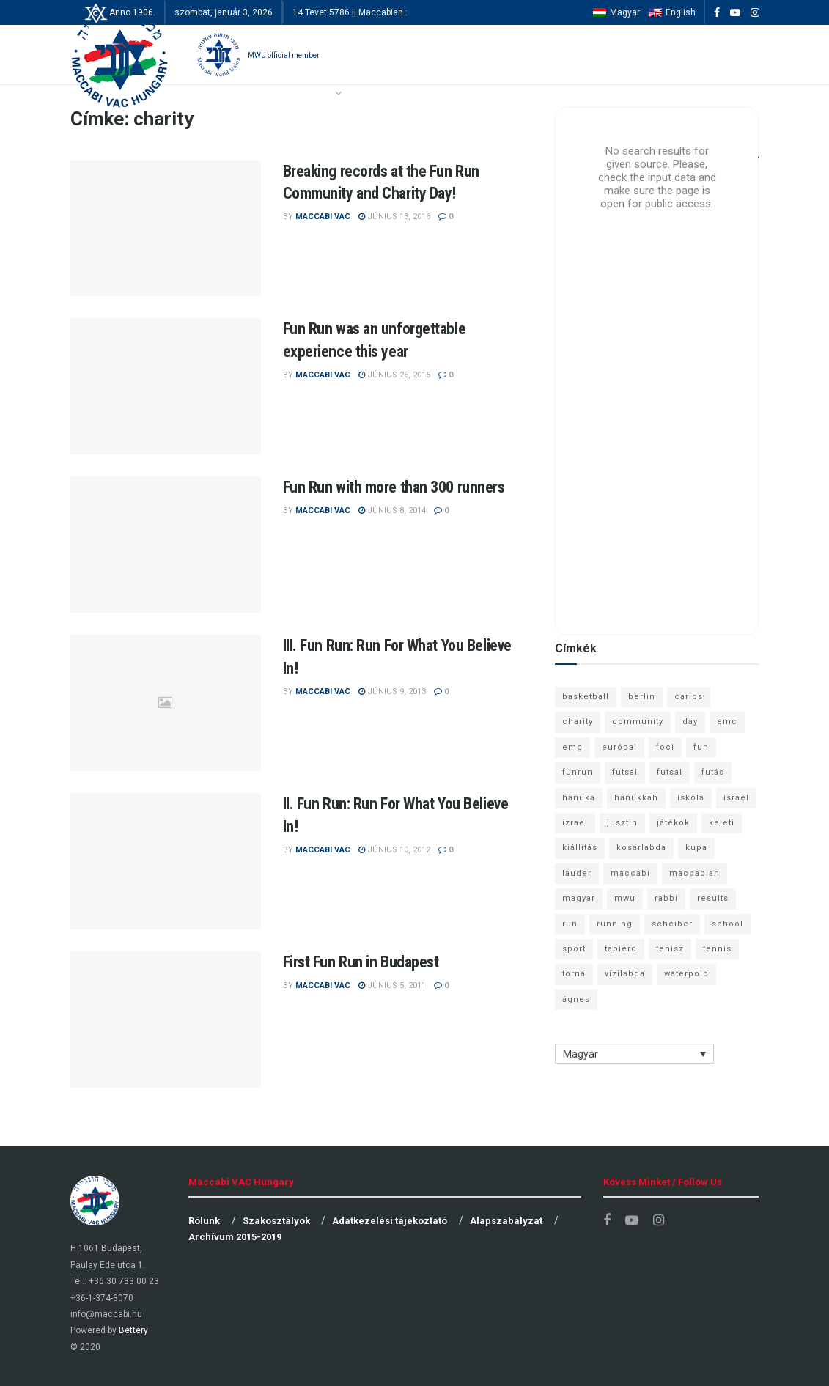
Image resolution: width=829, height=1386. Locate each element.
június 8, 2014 (392, 510)
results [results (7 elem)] (713, 898)
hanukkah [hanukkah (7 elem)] (636, 798)
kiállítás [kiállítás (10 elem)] (579, 847)
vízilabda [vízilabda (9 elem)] (625, 973)
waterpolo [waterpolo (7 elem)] (686, 973)
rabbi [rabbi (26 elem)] (666, 898)
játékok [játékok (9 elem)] (673, 822)
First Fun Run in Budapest (361, 962)
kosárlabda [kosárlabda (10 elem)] (641, 847)
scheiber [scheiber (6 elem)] (672, 924)
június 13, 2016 (394, 216)
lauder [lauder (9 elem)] (577, 873)
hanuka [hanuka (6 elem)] (578, 798)
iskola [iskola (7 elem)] (690, 798)
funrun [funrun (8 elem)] (577, 772)
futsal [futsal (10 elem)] (669, 772)
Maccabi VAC (322, 216)
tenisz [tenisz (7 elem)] (670, 949)
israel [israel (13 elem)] (736, 798)
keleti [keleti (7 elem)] (721, 822)
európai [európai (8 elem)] (619, 747)
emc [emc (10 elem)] (727, 721)
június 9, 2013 (392, 691)
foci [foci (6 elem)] (665, 747)
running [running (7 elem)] (615, 924)
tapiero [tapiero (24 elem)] (621, 949)
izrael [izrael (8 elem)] (575, 822)
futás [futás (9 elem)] (712, 772)
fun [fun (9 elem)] (701, 747)
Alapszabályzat (506, 1220)
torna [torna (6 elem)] (574, 973)
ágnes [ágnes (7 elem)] (576, 999)
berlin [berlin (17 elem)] (641, 696)
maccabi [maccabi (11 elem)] (630, 873)
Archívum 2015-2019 (234, 1236)
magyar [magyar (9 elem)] (578, 898)
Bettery (133, 1330)
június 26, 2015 (394, 375)
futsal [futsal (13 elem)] (625, 772)
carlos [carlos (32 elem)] (688, 696)
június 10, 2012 (394, 850)
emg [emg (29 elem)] (572, 747)
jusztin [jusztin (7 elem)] (622, 822)
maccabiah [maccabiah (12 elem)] (694, 873)
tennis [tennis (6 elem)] (717, 949)
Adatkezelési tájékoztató (389, 1220)
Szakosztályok (276, 1220)
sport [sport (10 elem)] (574, 949)
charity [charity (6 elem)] (577, 721)
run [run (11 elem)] (570, 924)
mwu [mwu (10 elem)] (624, 898)
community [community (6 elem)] (637, 721)
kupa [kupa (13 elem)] (696, 847)
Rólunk (204, 1220)
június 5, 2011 (392, 985)
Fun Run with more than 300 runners (394, 487)
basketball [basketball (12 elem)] (585, 696)
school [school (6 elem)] (727, 924)
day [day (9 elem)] (690, 721)
